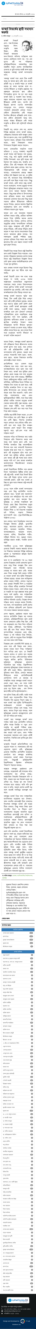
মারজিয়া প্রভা (18, 1226)
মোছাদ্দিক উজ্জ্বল (18, 1260)
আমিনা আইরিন (18, 1002)
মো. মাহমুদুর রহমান (18, 1253)
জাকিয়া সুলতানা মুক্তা (18, 1097)
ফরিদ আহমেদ (18, 1195)
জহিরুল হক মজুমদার (18, 1094)
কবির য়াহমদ (18, 1063)
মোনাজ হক (18, 1263)
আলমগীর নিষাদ (18, 1019)
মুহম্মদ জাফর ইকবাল (18, 940)
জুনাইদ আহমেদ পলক (18, 1107)
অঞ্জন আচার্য (18, 955)
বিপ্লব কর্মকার (18, 1212)
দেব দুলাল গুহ (18, 1161)
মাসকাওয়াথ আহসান (18, 933)
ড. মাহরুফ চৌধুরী (18, 1124)
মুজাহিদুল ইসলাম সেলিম (18, 1243)
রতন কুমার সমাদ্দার (18, 1270)
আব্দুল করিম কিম (18, 992)
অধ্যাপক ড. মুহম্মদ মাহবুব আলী (18, 958)
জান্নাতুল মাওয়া (18, 1101)
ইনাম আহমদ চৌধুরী (18, 1033)
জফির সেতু (18, 1087)
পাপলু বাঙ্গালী (18, 1175)
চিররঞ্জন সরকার (18, 1084)
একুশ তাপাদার (18, 1046)
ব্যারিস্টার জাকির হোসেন (18, 1216)
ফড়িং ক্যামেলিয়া (18, 1192)
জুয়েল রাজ (18, 943)
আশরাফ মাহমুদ (18, 1026)
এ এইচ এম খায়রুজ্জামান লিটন (18, 1043)
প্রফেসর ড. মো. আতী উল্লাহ (18, 1182)
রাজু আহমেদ (18, 1277)
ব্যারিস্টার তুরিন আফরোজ (18, 1219)
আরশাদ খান (18, 1006)
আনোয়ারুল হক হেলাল (18, 975)
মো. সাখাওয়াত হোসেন (18, 1256)
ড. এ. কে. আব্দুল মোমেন (18, 1114)
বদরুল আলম (18, 1202)
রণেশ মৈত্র (18, 936)
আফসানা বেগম (18, 979)
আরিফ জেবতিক (18, 1009)
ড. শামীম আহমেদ (18, 1131)
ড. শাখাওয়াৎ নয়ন (18, 1128)
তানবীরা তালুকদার (18, 1151)
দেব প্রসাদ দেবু (18, 1165)
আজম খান (18, 969)
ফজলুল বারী (18, 1189)
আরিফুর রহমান (18, 1016)
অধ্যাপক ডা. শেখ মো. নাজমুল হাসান (18, 962)
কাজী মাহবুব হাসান (18, 1070)
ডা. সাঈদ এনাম (18, 1138)
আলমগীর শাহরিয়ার (18, 1023)
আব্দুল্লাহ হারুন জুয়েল (18, 999)
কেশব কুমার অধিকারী (18, 1074)
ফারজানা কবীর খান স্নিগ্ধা (18, 1199)
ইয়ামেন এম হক (18, 1040)
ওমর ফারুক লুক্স (18, 1060)
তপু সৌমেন (18, 1145)
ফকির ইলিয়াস (18, 1185)
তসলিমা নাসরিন (18, 1148)
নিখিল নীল (18, 1172)
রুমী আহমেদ (18, 1280)
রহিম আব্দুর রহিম (18, 1273)
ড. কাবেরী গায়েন (18, 1117)
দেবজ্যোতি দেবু (18, 1168)
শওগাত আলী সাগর (18, 1290)
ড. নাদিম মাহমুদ (18, 1121)
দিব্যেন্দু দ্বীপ (18, 1158)
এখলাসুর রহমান (18, 1050)
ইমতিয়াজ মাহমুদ (18, 946)
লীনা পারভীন (18, 1287)
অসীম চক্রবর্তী (18, 965)
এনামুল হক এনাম (18, 1053)
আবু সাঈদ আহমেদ (18, 989)
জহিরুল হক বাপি (18, 1090)
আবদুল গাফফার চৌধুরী (18, 982)
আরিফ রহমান (18, 1013)
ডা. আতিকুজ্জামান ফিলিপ (18, 1134)
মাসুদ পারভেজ (18, 1233)
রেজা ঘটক (18, 1283)
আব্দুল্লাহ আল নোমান (18, 996)
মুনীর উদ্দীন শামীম (18, 1246)
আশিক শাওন (18, 1029)
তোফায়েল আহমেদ (18, 1155)
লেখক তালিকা (18, 952)
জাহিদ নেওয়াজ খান (18, 1104)
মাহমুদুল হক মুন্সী (18, 1236)
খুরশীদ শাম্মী (18, 1077)
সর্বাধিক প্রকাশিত (18, 930)
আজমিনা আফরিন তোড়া (18, 972)
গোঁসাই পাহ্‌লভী (18, 1080)
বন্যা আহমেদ (18, 1206)
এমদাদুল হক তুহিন (18, 1057)
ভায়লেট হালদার (18, 1222)
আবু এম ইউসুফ (18, 985)
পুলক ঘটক (18, 1178)
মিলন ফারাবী (18, 1239)
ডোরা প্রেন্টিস (18, 1141)
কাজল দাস (18, 1067)
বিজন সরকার (18, 1209)
